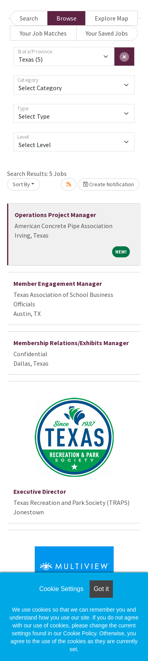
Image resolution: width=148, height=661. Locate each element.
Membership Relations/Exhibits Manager (71, 343)
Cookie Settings (61, 588)
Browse (66, 18)
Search (29, 18)
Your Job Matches (43, 33)
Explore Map (111, 18)
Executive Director (39, 491)
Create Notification (108, 184)
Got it (101, 588)
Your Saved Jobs (107, 33)
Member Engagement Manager (57, 283)
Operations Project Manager (55, 215)
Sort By (21, 184)
